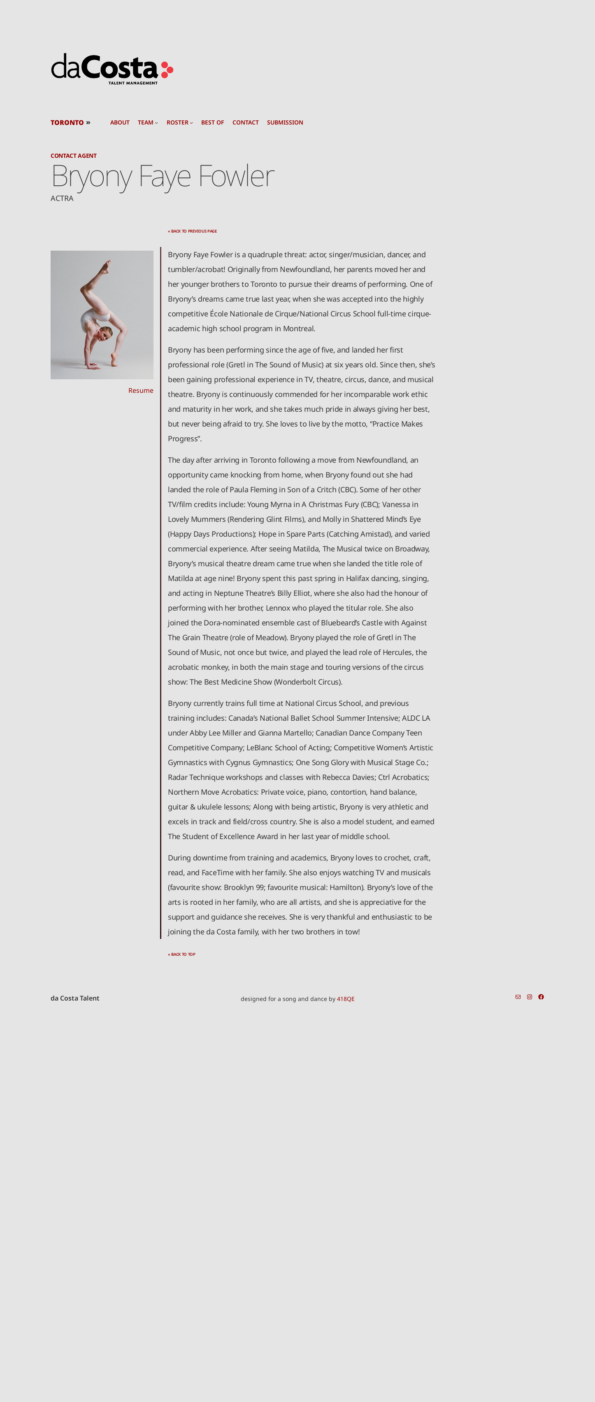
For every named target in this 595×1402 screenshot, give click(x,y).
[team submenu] (156, 122)
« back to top (181, 954)
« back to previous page (192, 231)
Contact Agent (74, 155)
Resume (140, 390)
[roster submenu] (191, 122)
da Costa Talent (75, 998)
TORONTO (67, 122)
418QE (346, 999)
